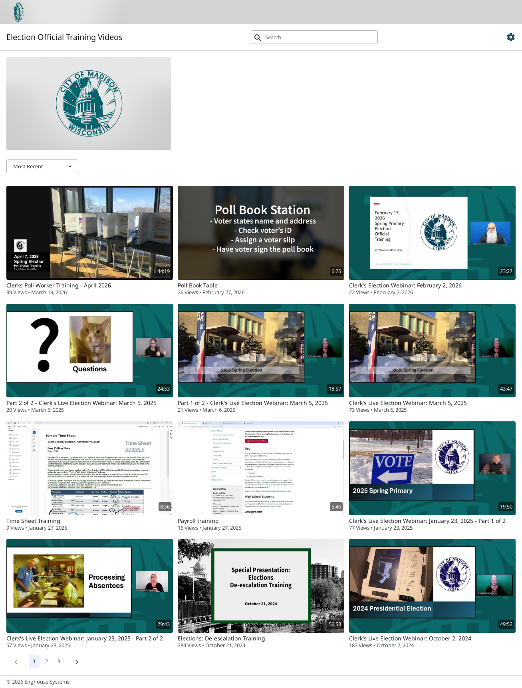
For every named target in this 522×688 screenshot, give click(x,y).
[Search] (314, 37)
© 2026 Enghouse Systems (37, 681)
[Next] (76, 661)
